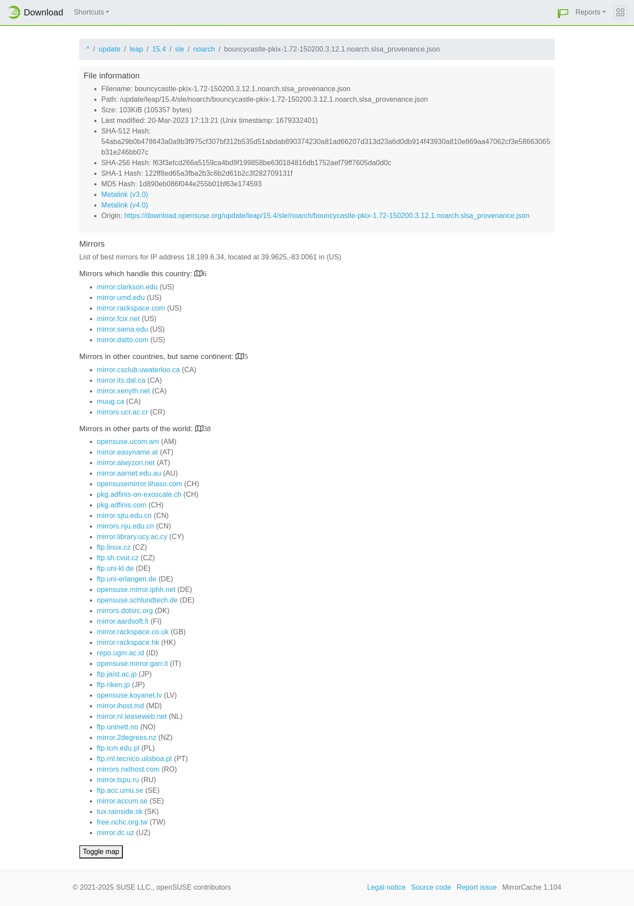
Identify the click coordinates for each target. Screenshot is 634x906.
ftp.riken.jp (113, 684)
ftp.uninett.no (117, 727)
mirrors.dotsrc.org (125, 610)
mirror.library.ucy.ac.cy (132, 536)
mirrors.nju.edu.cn (125, 526)
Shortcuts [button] (89, 12)
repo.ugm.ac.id (120, 653)
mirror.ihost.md (120, 706)
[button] (563, 13)
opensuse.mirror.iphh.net (136, 589)
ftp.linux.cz (114, 547)
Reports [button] (588, 12)
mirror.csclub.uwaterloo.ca (138, 369)
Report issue (477, 887)
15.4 (159, 49)
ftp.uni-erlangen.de (126, 579)
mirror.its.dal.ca (121, 380)
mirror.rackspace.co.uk (133, 632)
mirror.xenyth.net (123, 391)
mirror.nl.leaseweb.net (132, 716)
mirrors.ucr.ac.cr (122, 412)
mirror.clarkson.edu (127, 287)
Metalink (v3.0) (124, 194)
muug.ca (110, 401)
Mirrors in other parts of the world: (137, 429)
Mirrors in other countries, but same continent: (157, 356)
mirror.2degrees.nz (126, 737)
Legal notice (386, 887)
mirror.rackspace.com (131, 308)
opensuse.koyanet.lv (129, 695)
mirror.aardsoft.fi (122, 621)
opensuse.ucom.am (128, 441)
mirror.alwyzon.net (126, 462)
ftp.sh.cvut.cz (118, 558)
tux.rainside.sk (120, 811)
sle (179, 49)
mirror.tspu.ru (118, 780)
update (110, 49)
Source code (431, 887)
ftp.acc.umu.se (120, 790)
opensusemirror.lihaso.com (139, 484)
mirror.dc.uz (115, 832)
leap (136, 49)
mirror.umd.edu (121, 297)
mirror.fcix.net (118, 318)
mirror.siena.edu (122, 329)
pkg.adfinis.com (122, 505)
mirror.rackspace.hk (128, 642)
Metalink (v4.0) (124, 205)
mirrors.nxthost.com (128, 769)
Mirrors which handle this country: (136, 274)
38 (207, 428)
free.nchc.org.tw (122, 822)
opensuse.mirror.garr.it (132, 663)
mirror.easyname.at (127, 452)
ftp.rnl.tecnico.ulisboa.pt (134, 758)
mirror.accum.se (122, 801)
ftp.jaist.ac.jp (116, 674)
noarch (204, 49)
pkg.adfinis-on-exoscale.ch (139, 494)
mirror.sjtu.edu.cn (124, 515)
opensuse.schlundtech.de (137, 600)
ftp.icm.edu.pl (118, 748)
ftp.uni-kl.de (115, 568)
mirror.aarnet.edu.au (129, 473)
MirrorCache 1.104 (531, 887)
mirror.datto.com (122, 340)
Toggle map (101, 851)
